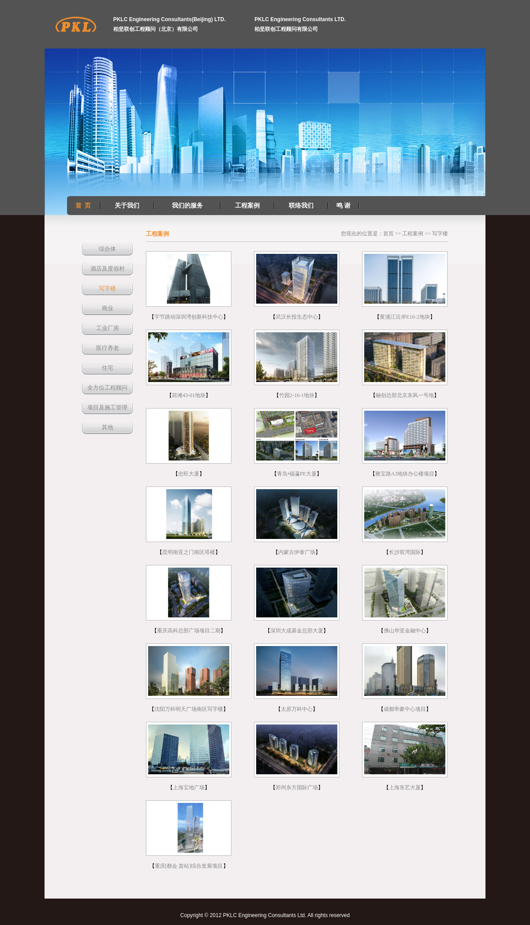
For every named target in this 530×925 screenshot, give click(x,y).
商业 (107, 308)
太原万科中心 (297, 709)
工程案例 (247, 205)
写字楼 (107, 288)
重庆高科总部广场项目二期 (188, 631)
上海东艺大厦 (405, 787)
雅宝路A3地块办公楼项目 (405, 474)
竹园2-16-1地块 (296, 395)
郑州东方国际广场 (297, 787)
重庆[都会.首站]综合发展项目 (189, 866)
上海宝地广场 (189, 787)
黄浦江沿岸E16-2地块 (404, 317)
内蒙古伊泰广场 (296, 552)
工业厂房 (107, 328)
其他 (107, 427)
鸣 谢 (343, 205)
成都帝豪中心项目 (405, 709)
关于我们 (127, 205)
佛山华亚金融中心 (405, 631)
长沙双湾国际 (405, 552)
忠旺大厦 (188, 474)
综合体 (107, 248)
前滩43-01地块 (188, 395)
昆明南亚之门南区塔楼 (188, 552)
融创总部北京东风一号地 (405, 395)
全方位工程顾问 (107, 387)
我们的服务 (187, 205)
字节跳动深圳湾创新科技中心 (188, 317)
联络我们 (301, 205)
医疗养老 (107, 348)
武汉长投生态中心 (297, 317)
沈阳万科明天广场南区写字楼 (188, 709)
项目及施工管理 (107, 407)
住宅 (107, 367)
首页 (388, 233)
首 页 (83, 205)
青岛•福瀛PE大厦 (297, 474)
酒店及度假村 (107, 268)
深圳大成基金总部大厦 (296, 631)
